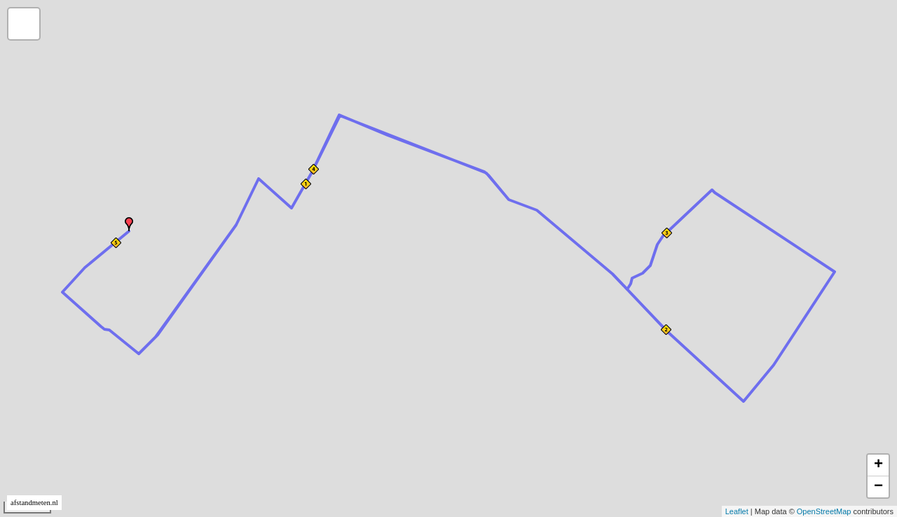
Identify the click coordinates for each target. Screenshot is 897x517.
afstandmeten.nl (34, 502)
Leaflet (736, 511)
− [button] (878, 486)
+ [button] (878, 465)
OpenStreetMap (824, 511)
